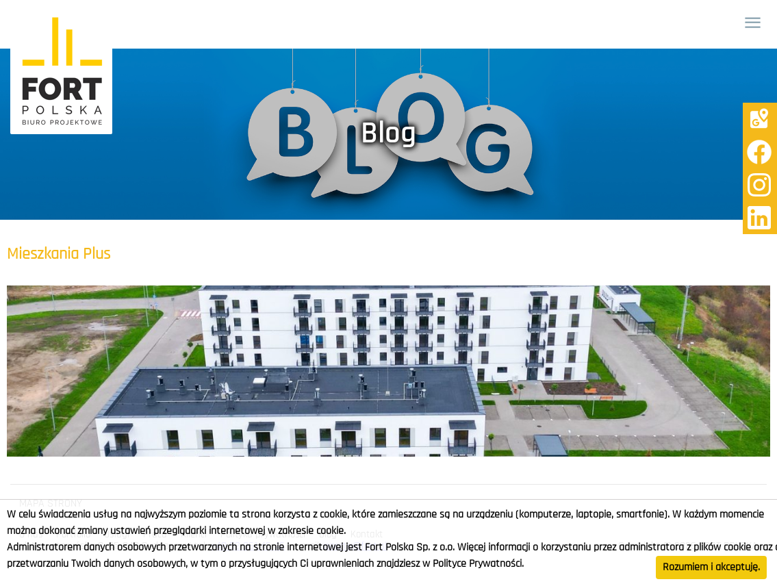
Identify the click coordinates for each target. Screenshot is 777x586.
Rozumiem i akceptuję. (711, 567)
